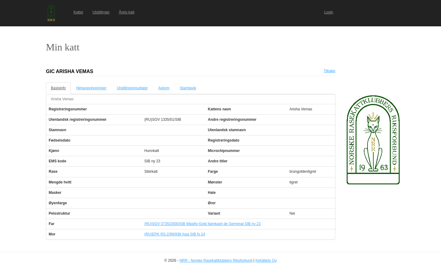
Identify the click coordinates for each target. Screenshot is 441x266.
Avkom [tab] (163, 88)
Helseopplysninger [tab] (91, 88)
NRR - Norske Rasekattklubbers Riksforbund (215, 260)
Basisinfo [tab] (58, 88)
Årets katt (126, 12)
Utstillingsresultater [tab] (132, 88)
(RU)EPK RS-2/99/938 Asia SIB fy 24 (174, 234)
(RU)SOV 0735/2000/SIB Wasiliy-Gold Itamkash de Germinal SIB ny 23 (202, 224)
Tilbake (329, 71)
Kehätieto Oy (266, 260)
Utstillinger (101, 12)
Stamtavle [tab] (188, 88)
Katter (78, 12)
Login (328, 12)
